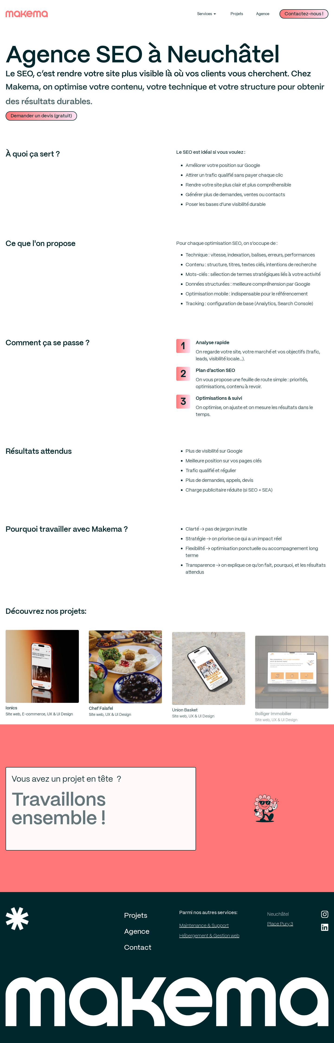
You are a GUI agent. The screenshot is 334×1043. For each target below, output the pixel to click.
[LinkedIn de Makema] (324, 927)
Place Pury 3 (280, 924)
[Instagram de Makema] (324, 914)
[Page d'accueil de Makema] (167, 1009)
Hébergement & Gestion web (209, 935)
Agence (262, 13)
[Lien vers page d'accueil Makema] (27, 14)
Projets (237, 13)
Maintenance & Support (204, 925)
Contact (137, 947)
